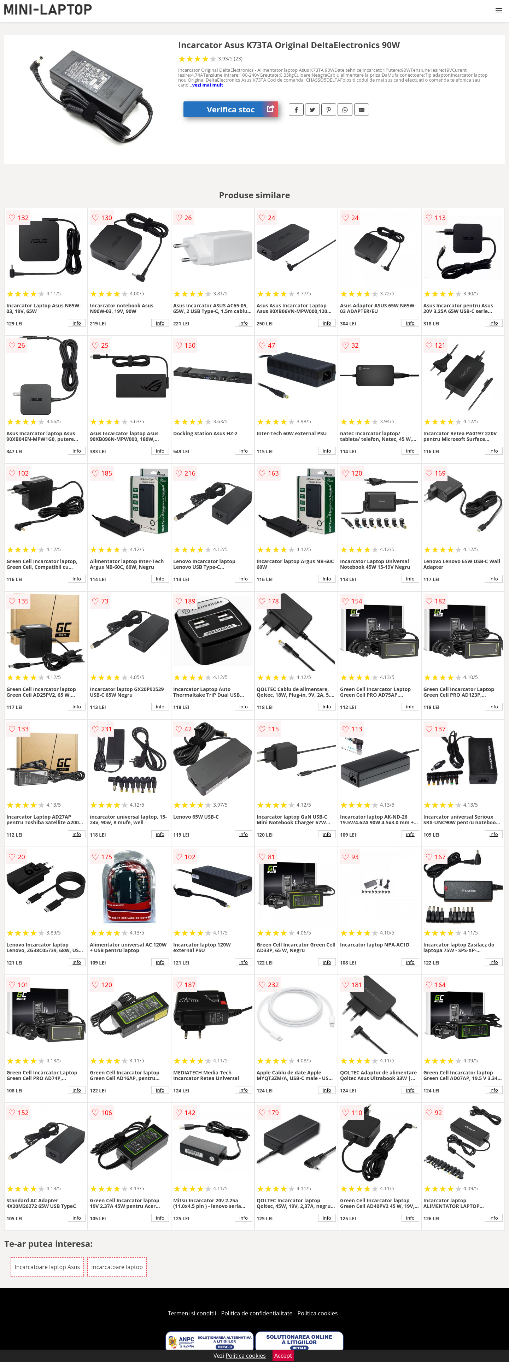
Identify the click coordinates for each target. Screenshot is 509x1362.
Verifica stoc (242, 109)
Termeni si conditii (192, 1313)
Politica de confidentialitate (257, 1313)
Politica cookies (318, 1313)
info (76, 323)
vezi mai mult (207, 85)
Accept (283, 1356)
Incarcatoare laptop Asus (47, 1267)
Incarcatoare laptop (117, 1267)
